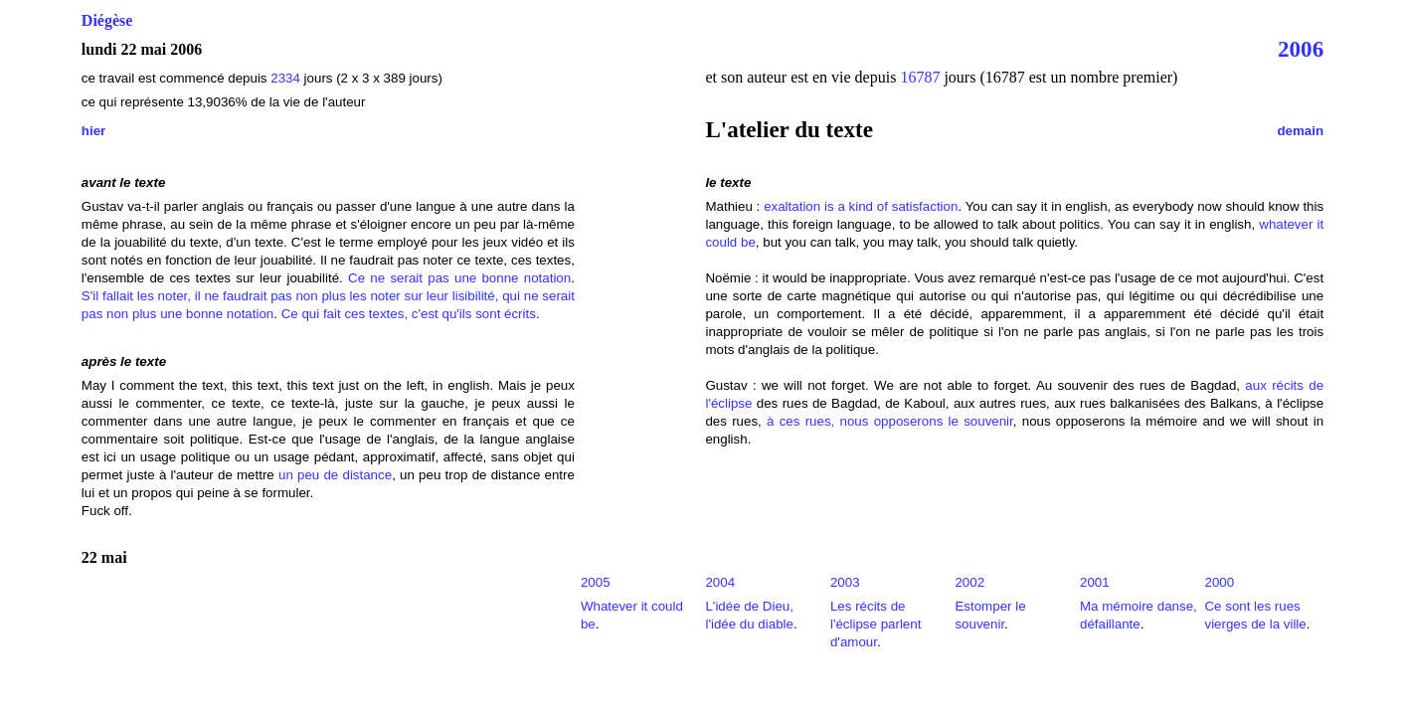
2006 (1300, 49)
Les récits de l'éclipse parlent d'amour (875, 624)
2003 (845, 582)
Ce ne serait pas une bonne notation (459, 277)
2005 (596, 582)
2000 (1219, 582)
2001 (1095, 582)
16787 (920, 77)
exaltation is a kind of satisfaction (861, 206)
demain (1300, 130)
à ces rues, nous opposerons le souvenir (890, 421)
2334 (285, 78)
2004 (720, 582)
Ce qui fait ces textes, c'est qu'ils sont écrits (408, 313)
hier (93, 130)
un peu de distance (335, 474)
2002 (969, 582)
